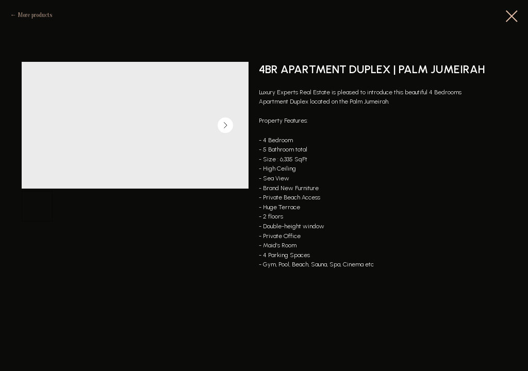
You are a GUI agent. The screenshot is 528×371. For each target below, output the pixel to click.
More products (35, 15)
